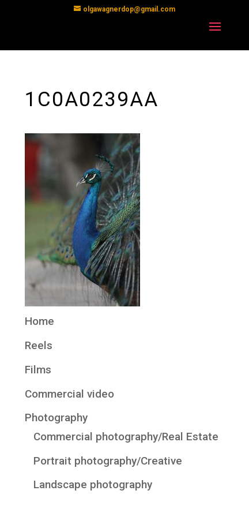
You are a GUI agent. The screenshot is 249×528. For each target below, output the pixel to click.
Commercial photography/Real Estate (125, 436)
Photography (56, 417)
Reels (38, 345)
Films (38, 369)
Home (39, 321)
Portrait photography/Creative (107, 460)
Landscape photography (92, 484)
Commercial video (69, 393)
